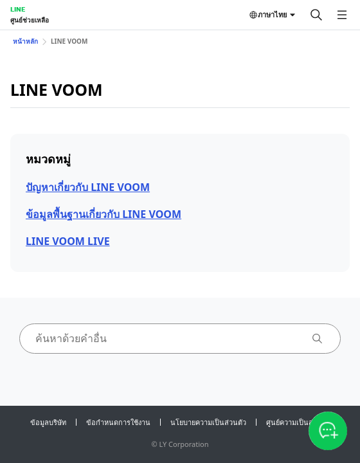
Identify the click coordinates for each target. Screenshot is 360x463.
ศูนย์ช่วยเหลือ (29, 19)
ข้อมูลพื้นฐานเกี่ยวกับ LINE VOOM (103, 214)
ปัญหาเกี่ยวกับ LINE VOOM (88, 187)
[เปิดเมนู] (342, 15)
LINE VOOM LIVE (68, 241)
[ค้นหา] (316, 15)
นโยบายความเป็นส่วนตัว (208, 422)
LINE (17, 9)
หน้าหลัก (25, 41)
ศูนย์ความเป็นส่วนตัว (298, 422)
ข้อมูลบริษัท (48, 422)
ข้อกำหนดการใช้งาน (118, 422)
